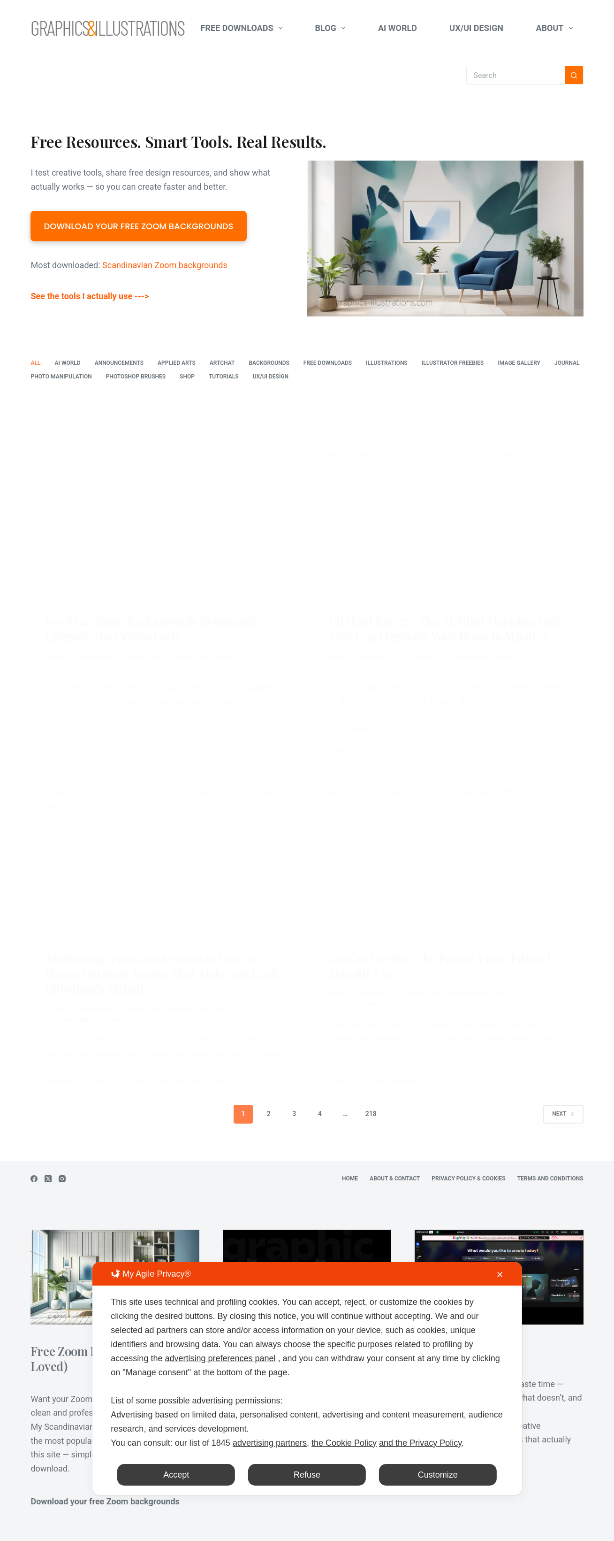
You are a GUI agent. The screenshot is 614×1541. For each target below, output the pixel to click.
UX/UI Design (476, 28)
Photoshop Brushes (136, 376)
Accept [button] (176, 1474)
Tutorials (224, 376)
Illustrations (387, 363)
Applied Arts (177, 363)
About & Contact (395, 1178)
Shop (187, 376)
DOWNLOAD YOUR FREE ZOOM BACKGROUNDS (138, 226)
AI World (397, 28)
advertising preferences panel (220, 1358)
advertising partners (270, 1443)
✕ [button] (499, 1274)
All (35, 363)
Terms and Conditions (550, 1178)
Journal (567, 363)
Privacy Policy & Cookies (468, 1178)
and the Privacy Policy (420, 1443)
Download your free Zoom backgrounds (104, 1501)
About (556, 28)
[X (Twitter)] (48, 1178)
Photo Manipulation (60, 376)
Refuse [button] (307, 1474)
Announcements (119, 363)
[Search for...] (515, 75)
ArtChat (222, 363)
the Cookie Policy (344, 1443)
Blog (332, 28)
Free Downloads (244, 28)
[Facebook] (34, 1178)
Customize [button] (438, 1474)
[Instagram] (62, 1178)
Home (350, 1178)
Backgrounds (269, 363)
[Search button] (574, 75)
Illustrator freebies (453, 363)
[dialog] (307, 1378)
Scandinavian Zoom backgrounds (164, 265)
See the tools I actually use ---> (89, 296)
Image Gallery (519, 363)
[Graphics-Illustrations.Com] (107, 28)
